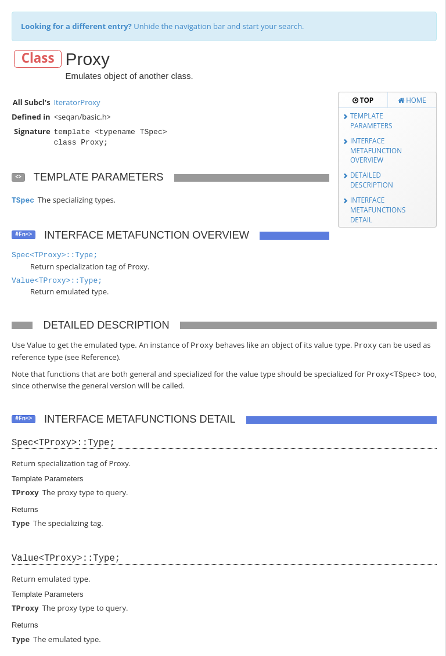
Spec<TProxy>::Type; (55, 255)
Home (412, 99)
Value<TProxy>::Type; (57, 280)
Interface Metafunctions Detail (378, 209)
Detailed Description (371, 179)
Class (38, 58)
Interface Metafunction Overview (376, 150)
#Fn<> (23, 234)
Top (363, 99)
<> (18, 177)
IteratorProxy (76, 102)
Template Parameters (371, 120)
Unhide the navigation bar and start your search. (162, 26)
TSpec (23, 200)
